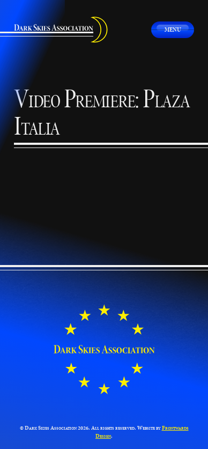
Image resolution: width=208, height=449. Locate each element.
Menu (173, 29)
